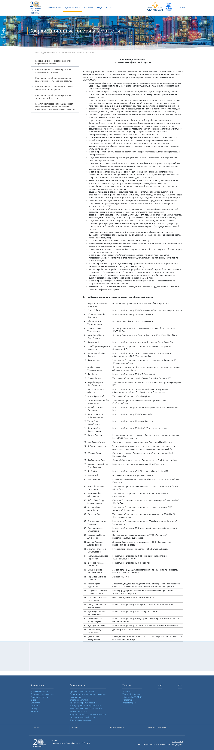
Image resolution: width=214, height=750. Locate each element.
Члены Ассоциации (40, 691)
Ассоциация (54, 7)
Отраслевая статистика (80, 720)
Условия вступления (40, 697)
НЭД (99, 7)
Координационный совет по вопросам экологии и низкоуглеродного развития (53, 79)
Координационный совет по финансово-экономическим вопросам (54, 88)
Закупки (34, 711)
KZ (180, 7)
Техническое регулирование (83, 702)
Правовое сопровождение (82, 691)
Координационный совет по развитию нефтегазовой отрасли (53, 62)
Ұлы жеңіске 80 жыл (131, 694)
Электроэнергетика (79, 700)
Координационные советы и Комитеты (88, 714)
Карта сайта (177, 741)
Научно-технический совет (82, 717)
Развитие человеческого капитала (86, 708)
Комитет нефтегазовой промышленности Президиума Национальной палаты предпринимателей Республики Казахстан (55, 107)
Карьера (34, 708)
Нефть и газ (75, 697)
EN (183, 7)
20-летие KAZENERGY (132, 697)
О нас (33, 700)
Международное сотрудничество (85, 705)
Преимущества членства (42, 694)
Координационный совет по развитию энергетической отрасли (53, 96)
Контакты (35, 705)
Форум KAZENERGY (78, 711)
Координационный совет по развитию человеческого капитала (53, 71)
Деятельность (72, 7)
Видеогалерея (129, 702)
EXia (108, 7)
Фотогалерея (128, 700)
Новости (88, 7)
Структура (35, 702)
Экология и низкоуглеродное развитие (88, 694)
